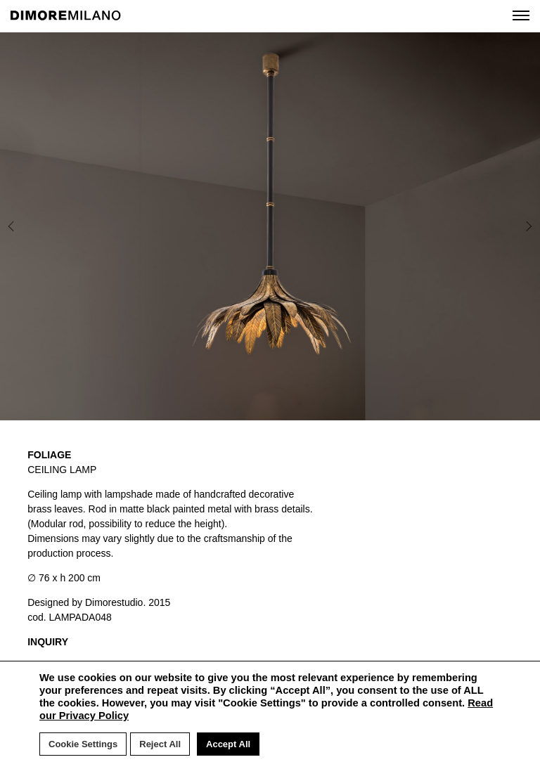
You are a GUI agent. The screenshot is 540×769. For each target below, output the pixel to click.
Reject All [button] (160, 744)
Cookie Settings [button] (83, 744)
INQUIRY (47, 641)
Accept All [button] (228, 744)
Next (491, 226)
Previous (40, 226)
